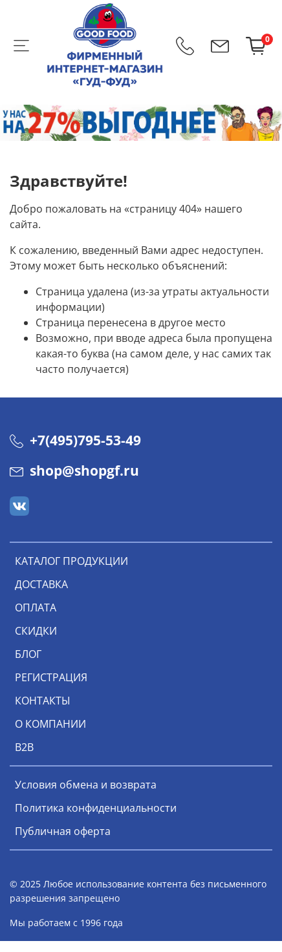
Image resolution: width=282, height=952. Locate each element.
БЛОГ (28, 654)
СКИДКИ (36, 631)
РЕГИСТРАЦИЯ (51, 677)
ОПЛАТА (35, 607)
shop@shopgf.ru (74, 470)
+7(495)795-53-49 (75, 440)
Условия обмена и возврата (86, 784)
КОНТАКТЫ (42, 700)
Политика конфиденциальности (96, 808)
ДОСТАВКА (41, 584)
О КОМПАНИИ (50, 724)
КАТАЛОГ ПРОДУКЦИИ (71, 561)
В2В (24, 747)
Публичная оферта (63, 831)
